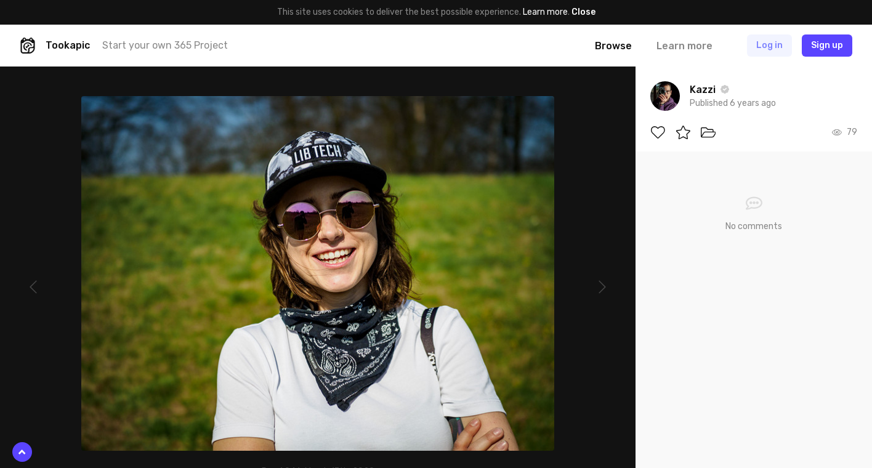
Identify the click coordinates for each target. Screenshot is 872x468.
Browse (613, 46)
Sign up (827, 45)
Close (583, 12)
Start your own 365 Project (165, 45)
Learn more (545, 12)
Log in (769, 45)
